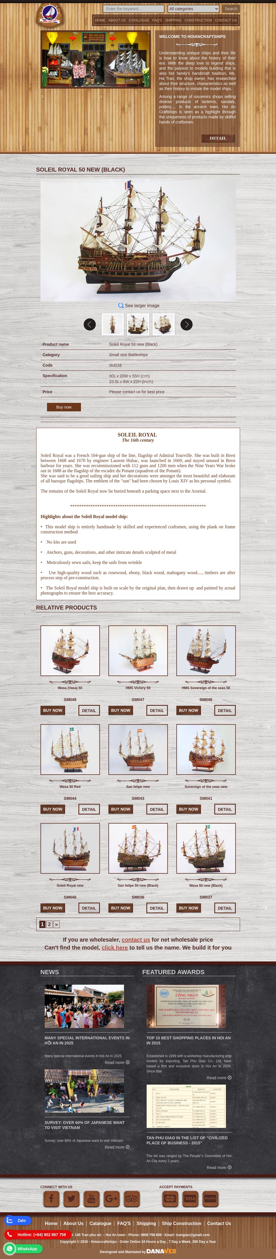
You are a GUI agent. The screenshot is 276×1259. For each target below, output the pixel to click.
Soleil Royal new (70, 886)
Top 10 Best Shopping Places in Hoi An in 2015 (189, 1040)
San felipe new (138, 787)
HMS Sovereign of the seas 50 (206, 688)
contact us (136, 940)
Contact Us (219, 1223)
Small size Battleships (128, 354)
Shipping (173, 20)
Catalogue (139, 20)
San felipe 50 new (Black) (138, 886)
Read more (117, 1062)
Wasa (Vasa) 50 (70, 688)
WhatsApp (27, 1249)
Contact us (226, 20)
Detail (89, 710)
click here (115, 947)
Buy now (64, 407)
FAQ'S (157, 20)
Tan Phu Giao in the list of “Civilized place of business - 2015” (187, 1140)
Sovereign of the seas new (206, 787)
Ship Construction (181, 1223)
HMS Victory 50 (138, 688)
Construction (198, 20)
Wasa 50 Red (70, 787)
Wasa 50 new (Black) (206, 886)
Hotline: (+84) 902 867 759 (42, 1234)
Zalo (22, 1220)
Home (100, 20)
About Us (117, 20)
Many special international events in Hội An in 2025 (87, 1040)
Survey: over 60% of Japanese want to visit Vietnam (85, 1125)
